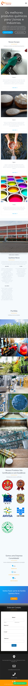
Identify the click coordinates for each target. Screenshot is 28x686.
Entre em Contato (20, 32)
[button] (20, 683)
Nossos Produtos (7, 32)
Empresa (6, 625)
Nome (5, 622)
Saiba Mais (14, 87)
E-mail (6, 631)
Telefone (6, 638)
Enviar (14, 645)
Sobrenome (17, 622)
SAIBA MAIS (14, 598)
